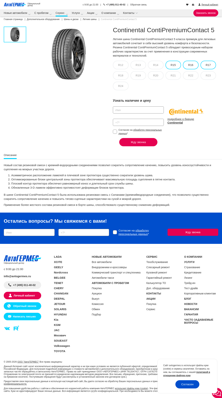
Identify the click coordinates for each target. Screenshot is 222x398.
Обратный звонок (24, 306)
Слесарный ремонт (158, 267)
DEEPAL (59, 298)
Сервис (60, 12)
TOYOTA (59, 351)
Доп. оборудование (158, 288)
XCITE (58, 262)
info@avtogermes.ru (17, 276)
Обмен (96, 309)
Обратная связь (138, 4)
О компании (109, 12)
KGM (57, 324)
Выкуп (95, 298)
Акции (91, 12)
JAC (57, 330)
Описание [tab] (10, 155)
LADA (58, 256)
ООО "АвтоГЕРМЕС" (28, 362)
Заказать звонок (206, 12)
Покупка (97, 288)
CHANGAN (61, 293)
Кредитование (192, 272)
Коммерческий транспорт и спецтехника (116, 272)
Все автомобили (102, 262)
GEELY (58, 267)
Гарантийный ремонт (159, 277)
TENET (58, 282)
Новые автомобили (16, 12)
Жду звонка (138, 142)
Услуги (76, 12)
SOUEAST (61, 340)
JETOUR (59, 303)
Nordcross (61, 272)
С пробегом (41, 12)
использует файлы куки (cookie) (131, 388)
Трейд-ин (189, 283)
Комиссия (98, 303)
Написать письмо (24, 316)
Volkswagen (62, 345)
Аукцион (97, 293)
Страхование (192, 267)
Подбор (96, 314)
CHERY (59, 288)
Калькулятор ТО (156, 283)
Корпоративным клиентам (200, 293)
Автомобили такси (103, 277)
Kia (56, 319)
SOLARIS (60, 309)
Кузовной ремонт (156, 272)
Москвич (60, 335)
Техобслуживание (157, 262)
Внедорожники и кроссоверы (109, 267)
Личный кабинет (24, 295)
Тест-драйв (191, 288)
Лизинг (188, 277)
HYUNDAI (60, 314)
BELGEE (60, 277)
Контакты (129, 12)
